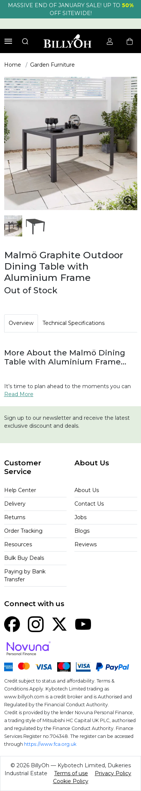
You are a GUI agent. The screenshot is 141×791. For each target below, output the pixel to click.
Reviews (85, 544)
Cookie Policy (70, 781)
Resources (18, 544)
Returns (14, 517)
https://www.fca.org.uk (50, 744)
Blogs (81, 530)
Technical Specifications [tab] (73, 323)
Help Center (20, 490)
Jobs (80, 517)
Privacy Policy (113, 773)
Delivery (15, 503)
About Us (86, 490)
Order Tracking (23, 530)
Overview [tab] (21, 323)
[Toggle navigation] (8, 41)
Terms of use (71, 773)
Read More (18, 394)
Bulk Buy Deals (24, 558)
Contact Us (89, 503)
